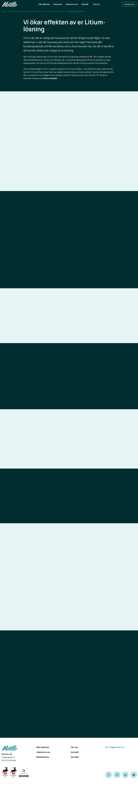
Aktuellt (75, 752)
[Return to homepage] (9, 4)
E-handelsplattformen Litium (55, 11)
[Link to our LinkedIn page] (125, 775)
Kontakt (75, 757)
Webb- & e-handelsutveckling (31, 11)
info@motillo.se (114, 747)
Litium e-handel (49, 78)
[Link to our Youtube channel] (133, 775)
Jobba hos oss (43, 752)
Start (3, 11)
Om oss (74, 747)
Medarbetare (42, 757)
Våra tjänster (13, 11)
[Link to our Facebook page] (108, 775)
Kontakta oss (129, 4)
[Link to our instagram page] (117, 775)
